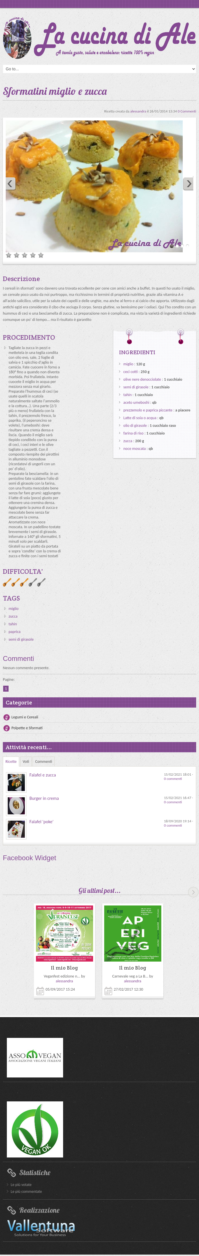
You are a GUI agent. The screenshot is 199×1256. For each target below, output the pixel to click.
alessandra (138, 111)
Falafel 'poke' (41, 821)
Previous (8, 183)
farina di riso (133, 433)
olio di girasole (135, 425)
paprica (15, 631)
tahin (13, 624)
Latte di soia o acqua (139, 417)
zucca (13, 616)
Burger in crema (44, 798)
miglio (14, 608)
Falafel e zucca (42, 775)
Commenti (43, 761)
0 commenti (173, 778)
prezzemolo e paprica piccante (147, 410)
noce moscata (134, 448)
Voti (26, 761)
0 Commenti (187, 111)
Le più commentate (26, 1191)
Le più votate (21, 1184)
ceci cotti (130, 371)
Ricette (11, 761)
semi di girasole (21, 639)
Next (190, 183)
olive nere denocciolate (142, 379)
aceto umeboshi (136, 402)
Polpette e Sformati (27, 728)
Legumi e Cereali (24, 717)
